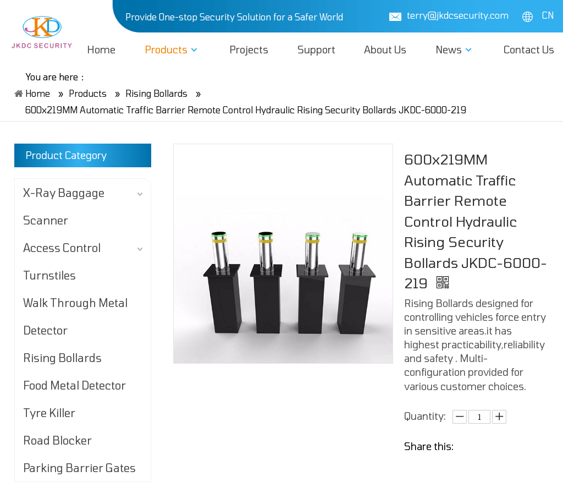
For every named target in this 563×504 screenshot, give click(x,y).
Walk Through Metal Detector (75, 316)
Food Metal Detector (74, 385)
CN (537, 15)
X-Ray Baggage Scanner (63, 206)
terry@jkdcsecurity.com (458, 15)
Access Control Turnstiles (62, 261)
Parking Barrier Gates (79, 467)
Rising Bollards (62, 357)
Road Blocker (57, 440)
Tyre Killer (49, 412)
